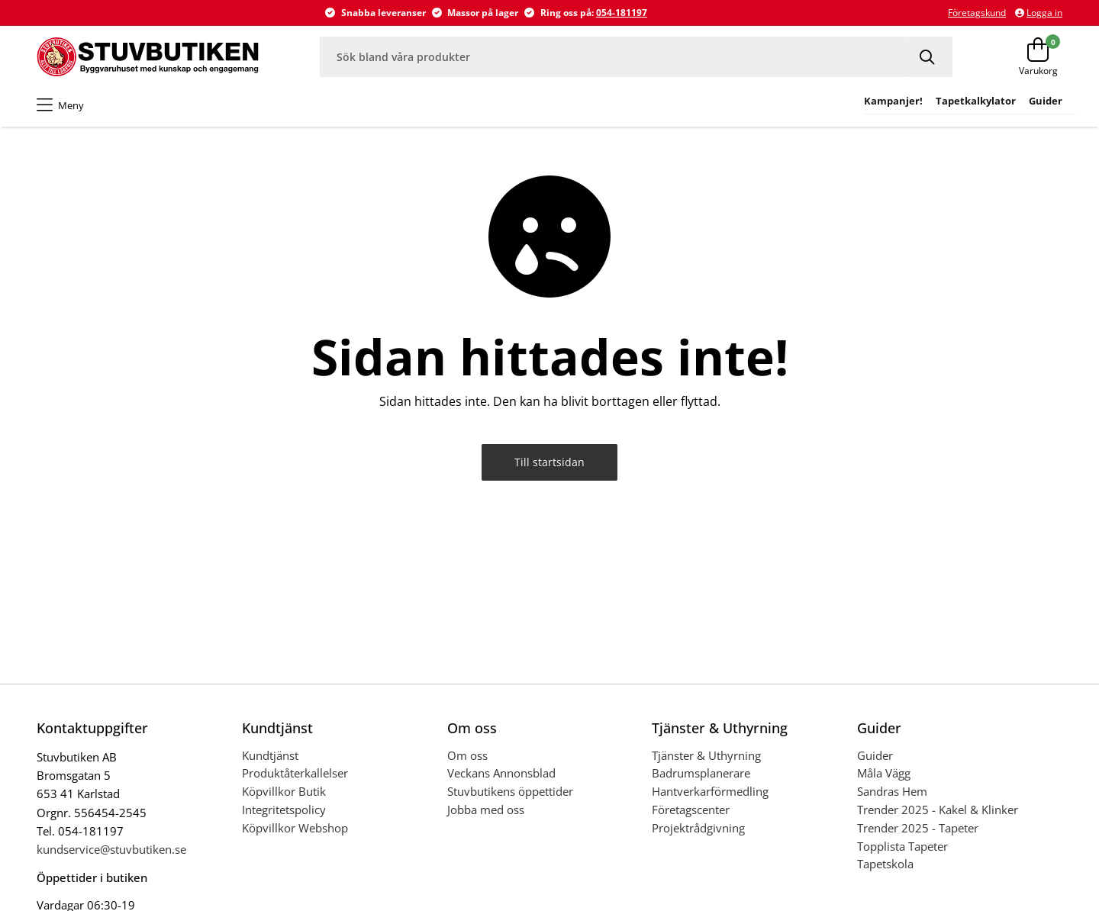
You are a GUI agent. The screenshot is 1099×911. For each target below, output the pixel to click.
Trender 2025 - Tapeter (917, 827)
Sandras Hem (892, 791)
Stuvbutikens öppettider (510, 791)
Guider (875, 755)
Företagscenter (691, 809)
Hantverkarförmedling (710, 791)
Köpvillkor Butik (284, 791)
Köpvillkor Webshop (295, 827)
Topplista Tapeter (902, 846)
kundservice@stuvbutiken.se (111, 849)
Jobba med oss (485, 809)
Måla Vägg (883, 773)
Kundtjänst (270, 755)
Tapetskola (885, 863)
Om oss (467, 755)
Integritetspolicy (284, 809)
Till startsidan (549, 462)
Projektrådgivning (698, 827)
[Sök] (928, 57)
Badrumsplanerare (701, 773)
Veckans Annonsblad (501, 773)
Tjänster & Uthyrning (706, 755)
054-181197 (621, 12)
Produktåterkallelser (295, 773)
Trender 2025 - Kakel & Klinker (937, 809)
